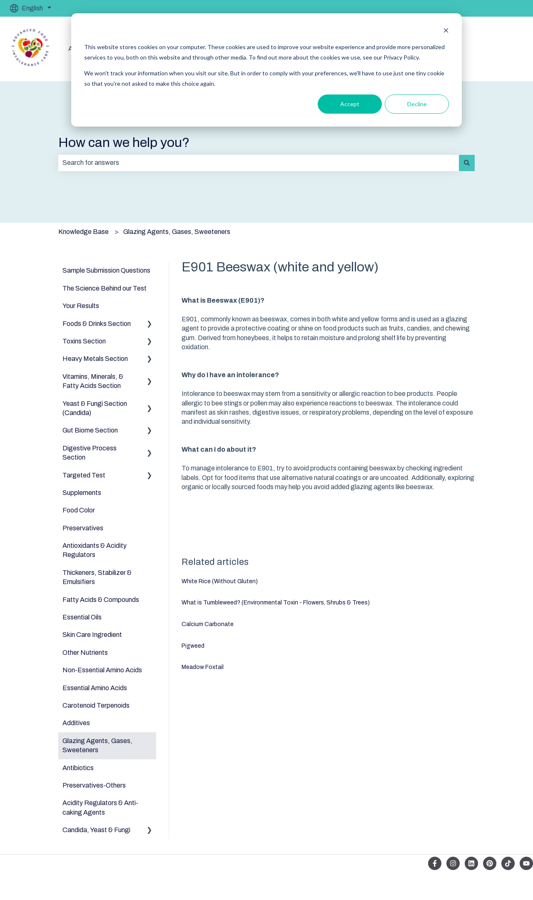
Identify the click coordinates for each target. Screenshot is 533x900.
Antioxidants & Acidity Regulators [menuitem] (94, 550)
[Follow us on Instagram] (453, 863)
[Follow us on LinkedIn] (471, 863)
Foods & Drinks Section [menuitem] (96, 323)
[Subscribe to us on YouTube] (526, 863)
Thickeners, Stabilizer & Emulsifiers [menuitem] (97, 577)
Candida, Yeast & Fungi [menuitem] (96, 829)
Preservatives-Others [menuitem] (94, 785)
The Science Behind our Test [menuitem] (104, 288)
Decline (417, 103)
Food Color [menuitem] (78, 510)
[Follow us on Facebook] (434, 863)
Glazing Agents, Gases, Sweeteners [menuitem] (97, 745)
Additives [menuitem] (76, 722)
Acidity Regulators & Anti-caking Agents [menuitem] (100, 807)
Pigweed (193, 646)
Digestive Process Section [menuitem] (89, 453)
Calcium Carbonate (208, 624)
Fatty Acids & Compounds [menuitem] (100, 599)
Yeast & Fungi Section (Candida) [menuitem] (94, 408)
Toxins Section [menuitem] (84, 341)
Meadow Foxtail (203, 667)
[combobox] (258, 163)
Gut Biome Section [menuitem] (90, 430)
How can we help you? (123, 142)
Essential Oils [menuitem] (82, 617)
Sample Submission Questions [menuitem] (106, 270)
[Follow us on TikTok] (508, 863)
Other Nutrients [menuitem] (85, 652)
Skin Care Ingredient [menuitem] (92, 634)
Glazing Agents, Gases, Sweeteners (176, 231)
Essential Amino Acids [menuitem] (94, 687)
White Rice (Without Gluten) (220, 581)
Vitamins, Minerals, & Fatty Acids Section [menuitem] (92, 381)
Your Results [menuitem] (80, 305)
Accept (349, 103)
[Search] (467, 163)
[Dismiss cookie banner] (446, 31)
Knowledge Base (83, 231)
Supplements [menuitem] (81, 492)
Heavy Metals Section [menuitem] (95, 358)
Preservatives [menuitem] (82, 528)
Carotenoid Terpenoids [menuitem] (96, 705)
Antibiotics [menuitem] (78, 767)
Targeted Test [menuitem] (83, 475)
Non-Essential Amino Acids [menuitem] (102, 670)
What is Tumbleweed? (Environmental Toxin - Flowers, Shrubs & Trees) (276, 602)
